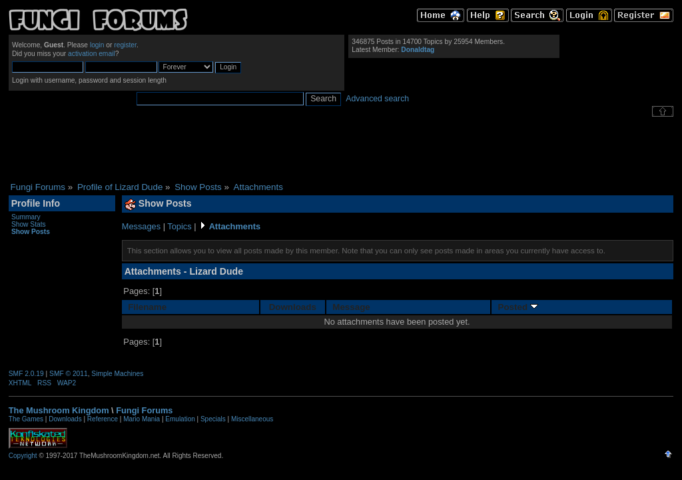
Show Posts (30, 231)
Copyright (23, 455)
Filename (147, 307)
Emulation (179, 419)
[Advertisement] (341, 149)
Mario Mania (141, 419)
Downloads (292, 307)
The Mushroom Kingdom (59, 410)
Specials (213, 419)
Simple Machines (117, 373)
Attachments (235, 226)
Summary (26, 217)
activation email (91, 53)
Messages (141, 226)
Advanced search (377, 98)
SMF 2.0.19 (26, 373)
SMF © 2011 (68, 373)
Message (351, 307)
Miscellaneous (252, 419)
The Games (26, 419)
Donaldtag (417, 49)
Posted (518, 307)
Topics (179, 226)
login (97, 45)
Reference (102, 419)
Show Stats (28, 224)
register (125, 45)
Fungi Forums (144, 410)
